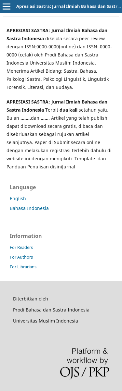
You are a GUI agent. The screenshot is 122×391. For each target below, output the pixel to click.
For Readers (21, 247)
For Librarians (23, 267)
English (18, 198)
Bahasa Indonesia (29, 208)
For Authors (21, 257)
